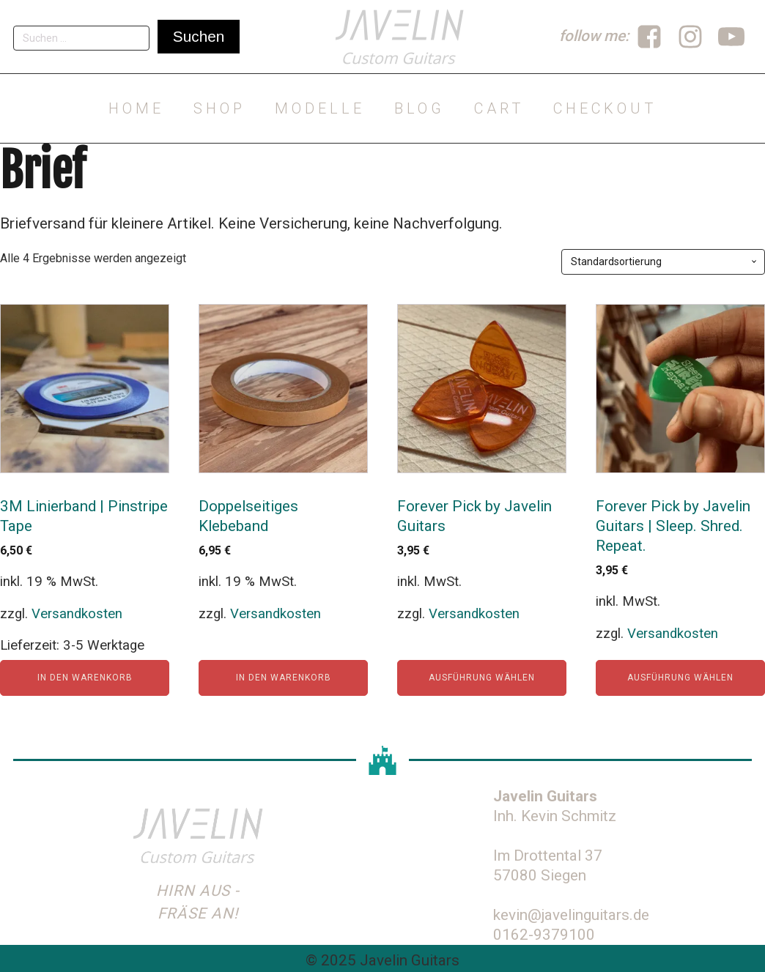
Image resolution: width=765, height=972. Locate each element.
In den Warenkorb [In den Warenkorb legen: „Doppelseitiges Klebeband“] (283, 677)
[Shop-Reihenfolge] (663, 262)
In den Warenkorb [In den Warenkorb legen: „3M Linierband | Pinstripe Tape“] (85, 677)
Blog (419, 108)
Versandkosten (77, 614)
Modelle (320, 108)
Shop (219, 108)
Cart (499, 108)
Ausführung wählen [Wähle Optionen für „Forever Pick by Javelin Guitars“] (482, 677)
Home (136, 108)
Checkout (605, 108)
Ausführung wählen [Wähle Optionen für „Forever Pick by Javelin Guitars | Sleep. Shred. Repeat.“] (680, 677)
